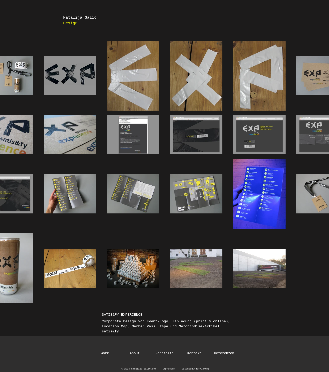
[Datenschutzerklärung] (195, 369)
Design (70, 23)
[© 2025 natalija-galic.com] (139, 369)
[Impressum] (169, 369)
